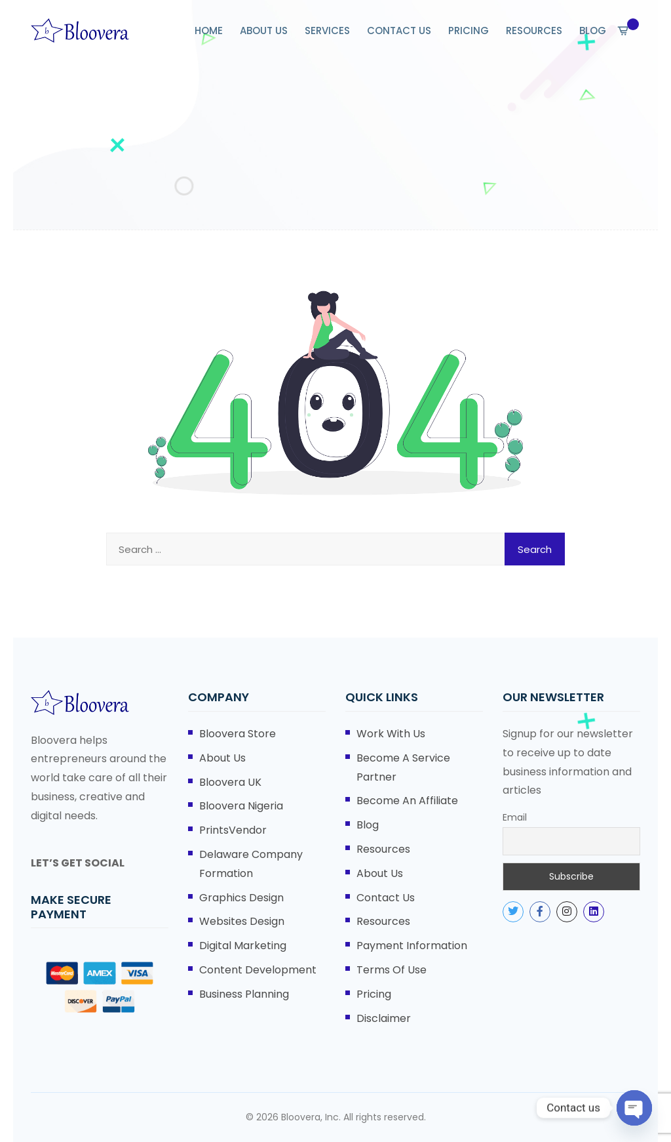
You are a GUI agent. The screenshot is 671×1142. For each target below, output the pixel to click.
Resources (383, 849)
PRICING (468, 30)
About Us (222, 757)
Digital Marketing (242, 945)
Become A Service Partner (403, 767)
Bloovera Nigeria (241, 805)
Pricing (373, 994)
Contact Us (385, 897)
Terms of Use (391, 969)
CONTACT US (399, 30)
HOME (209, 30)
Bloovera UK (230, 782)
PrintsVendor (233, 830)
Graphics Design (241, 897)
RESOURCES (534, 30)
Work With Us (390, 733)
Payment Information (411, 945)
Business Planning (244, 994)
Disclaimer (383, 1018)
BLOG (592, 30)
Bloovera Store (237, 733)
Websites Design (241, 921)
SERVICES (327, 30)
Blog (367, 824)
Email (515, 817)
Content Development (257, 969)
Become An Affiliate (407, 800)
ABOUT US (264, 30)
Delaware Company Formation (251, 864)
